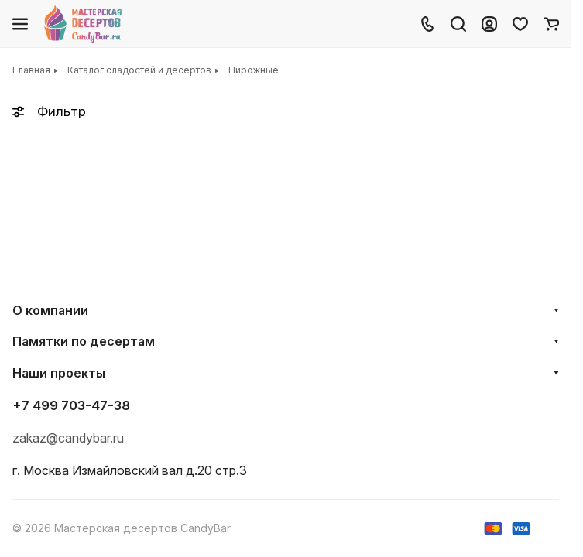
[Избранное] (520, 24)
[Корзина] (551, 24)
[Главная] (84, 24)
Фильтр (49, 111)
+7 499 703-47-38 (71, 405)
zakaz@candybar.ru (68, 438)
